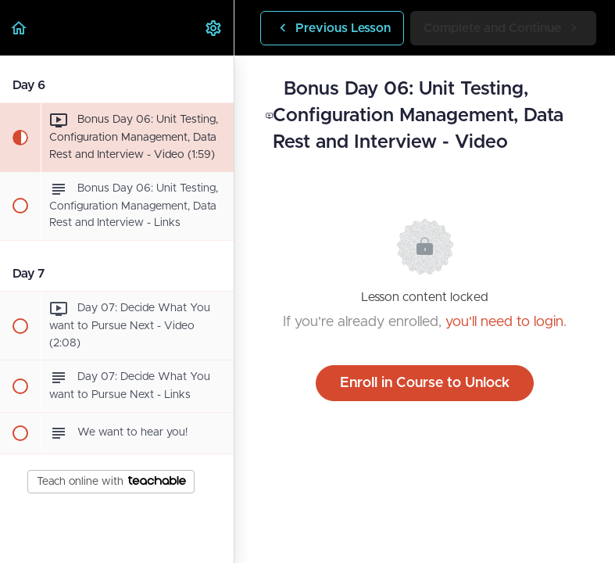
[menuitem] (214, 28)
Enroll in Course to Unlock (425, 383)
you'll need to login (504, 322)
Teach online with (111, 481)
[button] (19, 28)
